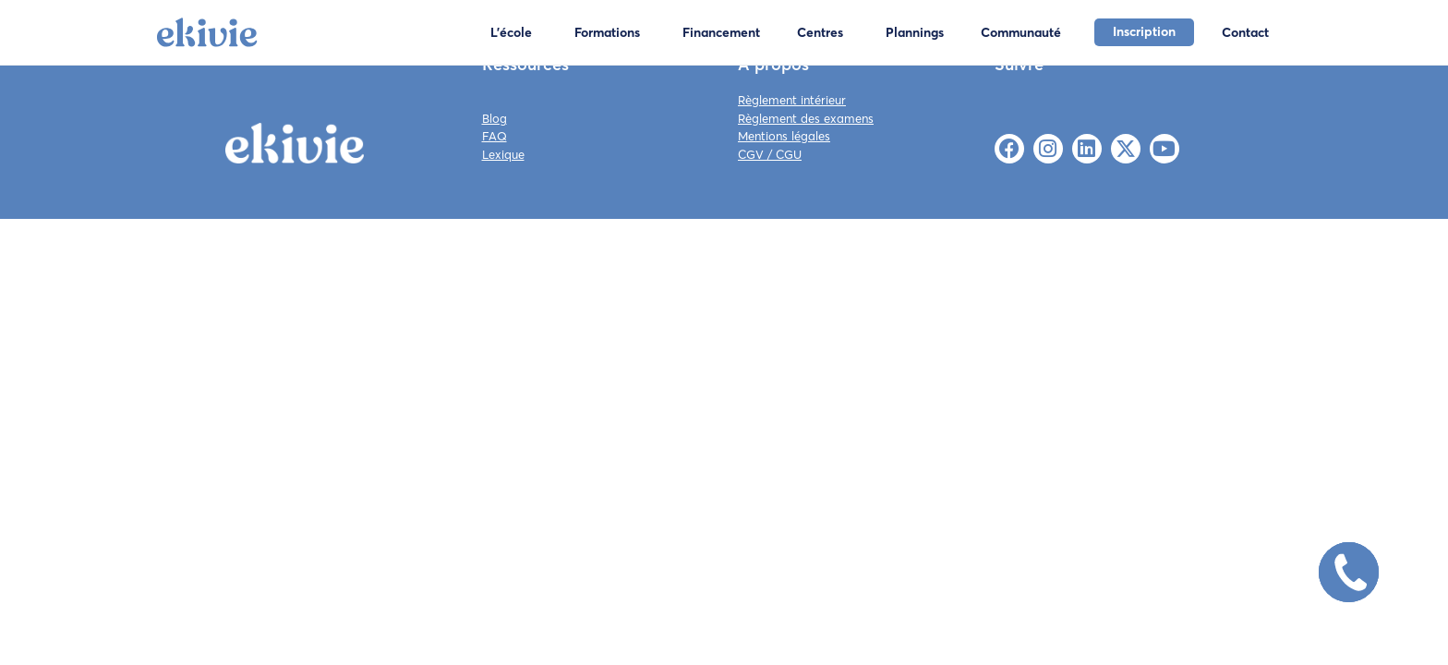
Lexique (503, 154)
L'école (511, 32)
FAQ (494, 135)
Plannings (915, 32)
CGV (751, 154)
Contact (1245, 32)
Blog (494, 118)
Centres (820, 32)
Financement (721, 32)
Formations (607, 32)
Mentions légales (784, 135)
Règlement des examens (806, 118)
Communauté (1021, 32)
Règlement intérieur (792, 99)
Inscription (1144, 31)
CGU (789, 154)
